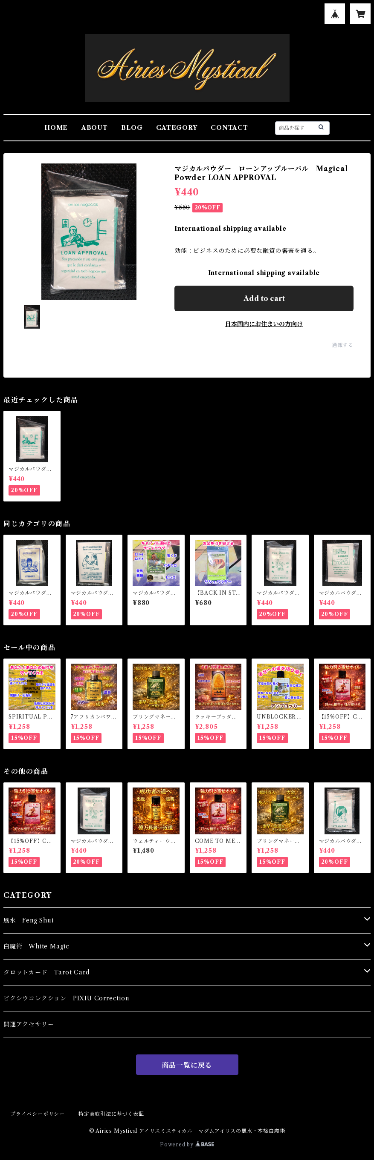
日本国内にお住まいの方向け (264, 324)
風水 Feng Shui (28, 920)
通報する (343, 345)
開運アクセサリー (28, 1024)
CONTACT (229, 128)
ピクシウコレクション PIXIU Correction (66, 998)
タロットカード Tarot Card (46, 972)
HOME (56, 128)
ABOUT (94, 128)
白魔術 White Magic (36, 946)
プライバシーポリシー (37, 1114)
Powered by (187, 1144)
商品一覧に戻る (187, 1065)
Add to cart (264, 298)
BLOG (131, 128)
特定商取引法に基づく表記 (111, 1114)
